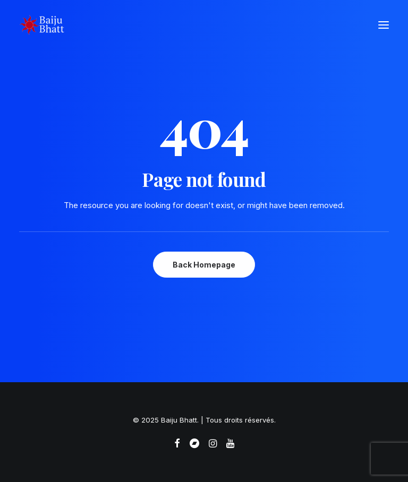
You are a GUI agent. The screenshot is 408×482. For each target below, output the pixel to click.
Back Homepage (204, 264)
